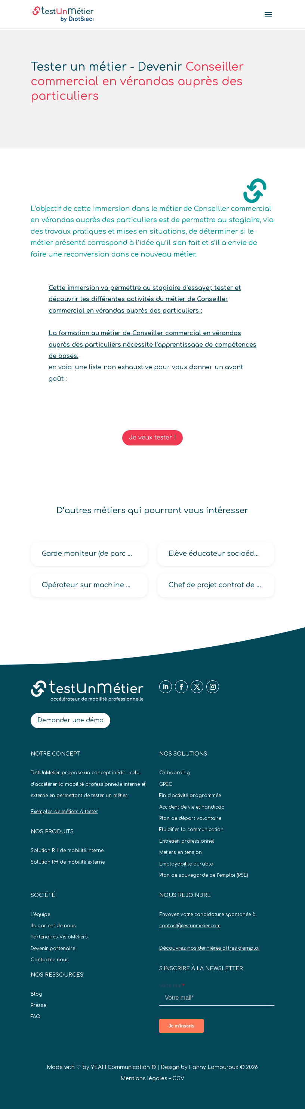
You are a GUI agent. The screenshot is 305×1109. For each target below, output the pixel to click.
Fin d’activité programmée (190, 795)
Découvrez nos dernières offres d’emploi (209, 948)
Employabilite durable (186, 864)
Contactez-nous (50, 959)
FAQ (35, 1016)
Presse (38, 1005)
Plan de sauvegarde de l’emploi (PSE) (203, 875)
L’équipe (40, 914)
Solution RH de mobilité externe (68, 862)
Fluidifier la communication (191, 829)
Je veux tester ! (152, 437)
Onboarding (174, 772)
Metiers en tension (180, 852)
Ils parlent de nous (53, 925)
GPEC (165, 784)
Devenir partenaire (53, 948)
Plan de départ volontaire (190, 818)
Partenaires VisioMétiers (59, 937)
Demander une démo (70, 720)
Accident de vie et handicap (192, 807)
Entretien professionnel (186, 841)
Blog (36, 994)
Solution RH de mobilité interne (67, 850)
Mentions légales (143, 1078)
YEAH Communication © (123, 1067)
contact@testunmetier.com (190, 925)
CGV (178, 1078)
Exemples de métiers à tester (64, 811)
